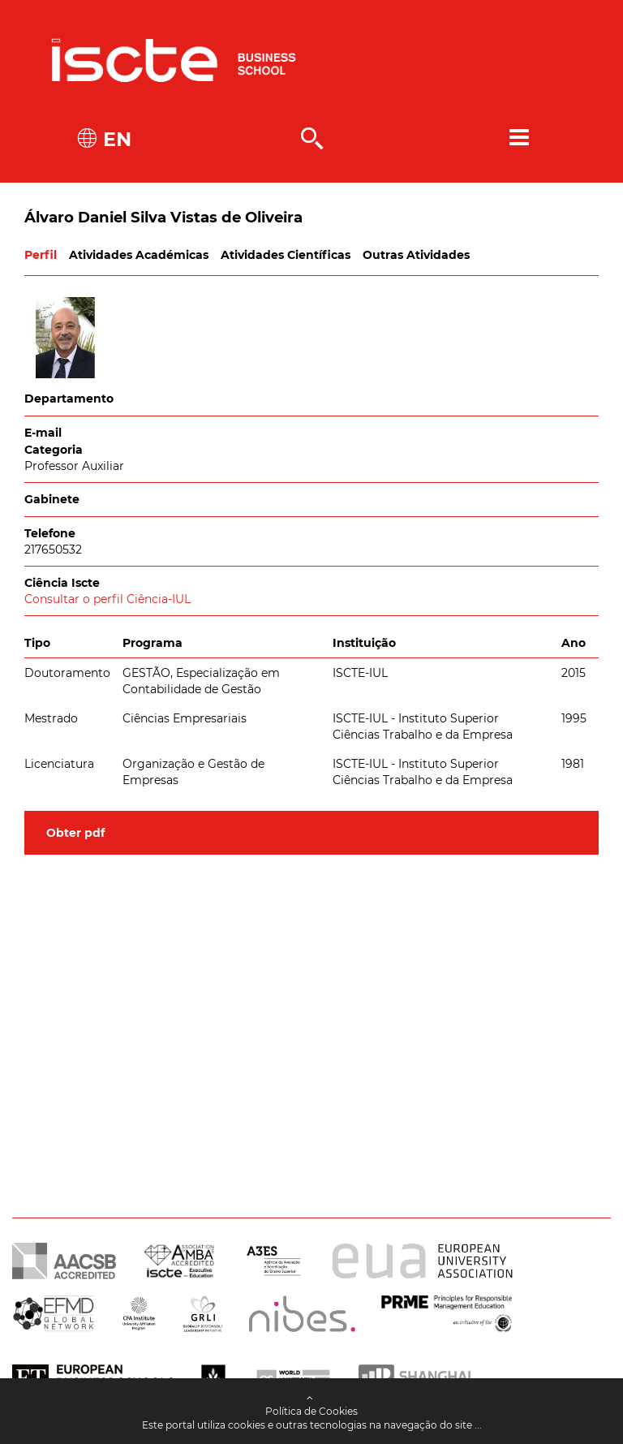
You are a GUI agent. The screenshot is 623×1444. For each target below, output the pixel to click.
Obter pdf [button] (75, 832)
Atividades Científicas (285, 255)
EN (114, 139)
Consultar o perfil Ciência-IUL (107, 599)
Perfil (40, 255)
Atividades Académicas (138, 255)
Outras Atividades (416, 255)
